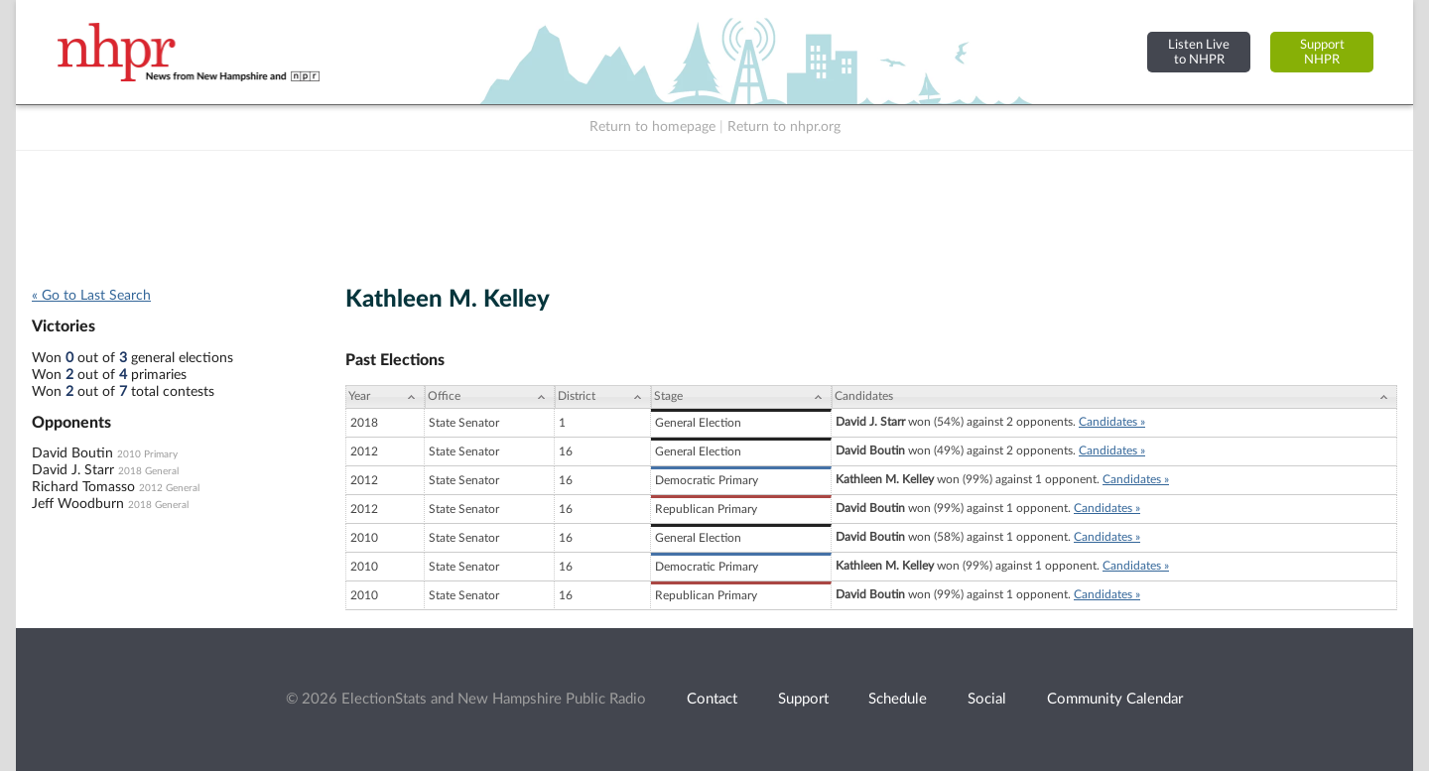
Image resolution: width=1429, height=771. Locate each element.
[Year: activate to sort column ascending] (385, 397)
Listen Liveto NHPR (1199, 52)
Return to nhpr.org (784, 127)
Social (987, 699)
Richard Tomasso (83, 487)
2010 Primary (147, 454)
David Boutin (72, 453)
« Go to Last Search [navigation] (91, 296)
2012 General (169, 488)
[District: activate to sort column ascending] (603, 397)
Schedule (897, 699)
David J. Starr (73, 470)
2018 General (148, 471)
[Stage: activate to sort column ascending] (741, 397)
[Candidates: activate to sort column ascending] (1114, 397)
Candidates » (1112, 422)
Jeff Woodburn (78, 504)
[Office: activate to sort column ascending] (490, 397)
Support (803, 699)
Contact (712, 699)
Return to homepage (652, 127)
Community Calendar (1115, 699)
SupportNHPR (1322, 52)
